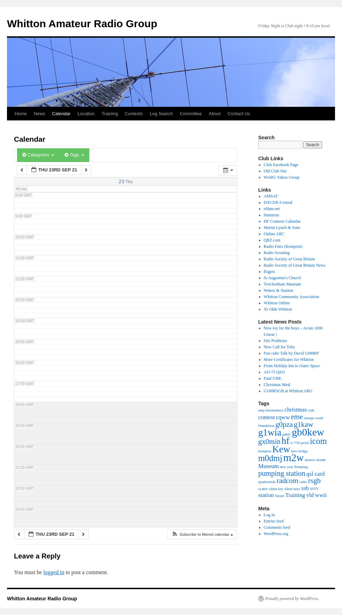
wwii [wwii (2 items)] (321, 495)
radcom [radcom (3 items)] (287, 480)
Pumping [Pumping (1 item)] (301, 467)
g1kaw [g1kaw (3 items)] (303, 424)
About (215, 113)
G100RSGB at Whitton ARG (288, 390)
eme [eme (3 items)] (297, 417)
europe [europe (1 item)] (309, 418)
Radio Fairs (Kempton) (283, 246)
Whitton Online (277, 303)
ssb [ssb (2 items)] (304, 488)
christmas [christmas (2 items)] (295, 409)
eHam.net (272, 208)
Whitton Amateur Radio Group (82, 23)
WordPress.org (276, 533)
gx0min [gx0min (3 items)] (269, 441)
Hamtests (272, 215)
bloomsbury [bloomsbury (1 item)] (274, 410)
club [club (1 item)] (311, 410)
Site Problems (275, 340)
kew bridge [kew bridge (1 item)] (299, 451)
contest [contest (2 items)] (266, 417)
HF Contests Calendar (282, 221)
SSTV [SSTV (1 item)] (314, 489)
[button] (202, 534)
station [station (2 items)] (266, 495)
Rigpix (269, 271)
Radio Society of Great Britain (289, 259)
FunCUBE (273, 378)
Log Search (161, 113)
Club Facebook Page (281, 164)
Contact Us (239, 113)
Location (86, 113)
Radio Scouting (277, 252)
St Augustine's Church (282, 277)
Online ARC (274, 233)
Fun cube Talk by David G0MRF (291, 353)
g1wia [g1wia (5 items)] (269, 432)
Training (110, 113)
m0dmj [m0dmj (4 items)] (270, 458)
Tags (74, 154)
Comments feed (277, 527)
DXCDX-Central (278, 202)
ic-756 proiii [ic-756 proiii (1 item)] (299, 443)
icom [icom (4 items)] (318, 441)
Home (21, 113)
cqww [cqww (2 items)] (283, 417)
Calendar (61, 113)
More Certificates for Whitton (289, 359)
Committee (191, 113)
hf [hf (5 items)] (285, 441)
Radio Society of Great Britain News (295, 265)
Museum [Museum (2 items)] (268, 466)
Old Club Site (275, 171)
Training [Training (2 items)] (295, 495)
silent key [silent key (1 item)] (276, 489)
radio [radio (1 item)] (303, 482)
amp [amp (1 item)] (261, 410)
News (39, 113)
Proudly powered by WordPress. (292, 598)
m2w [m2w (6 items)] (293, 457)
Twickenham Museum (282, 284)
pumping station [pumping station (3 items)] (281, 473)
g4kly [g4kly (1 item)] (286, 434)
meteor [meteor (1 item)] (310, 460)
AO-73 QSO (274, 372)
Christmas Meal (277, 384)
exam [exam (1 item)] (319, 418)
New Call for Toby (279, 346)
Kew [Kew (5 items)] (281, 449)
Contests (134, 113)
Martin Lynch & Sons (282, 227)
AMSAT (271, 196)
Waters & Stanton (278, 290)
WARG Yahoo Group (281, 177)
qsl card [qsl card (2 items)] (315, 473)
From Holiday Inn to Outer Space (292, 365)
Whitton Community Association (291, 296)
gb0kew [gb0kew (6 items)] (308, 432)
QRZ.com (272, 240)
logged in (53, 572)
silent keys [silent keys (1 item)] (292, 489)
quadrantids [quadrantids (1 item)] (267, 482)
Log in (269, 514)
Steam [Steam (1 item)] (279, 496)
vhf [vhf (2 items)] (310, 495)
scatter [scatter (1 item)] (263, 489)
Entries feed (274, 521)
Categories (38, 154)
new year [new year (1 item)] (286, 467)
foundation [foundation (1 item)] (266, 426)
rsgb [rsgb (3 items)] (314, 480)
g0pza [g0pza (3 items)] (284, 424)
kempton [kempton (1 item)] (264, 451)
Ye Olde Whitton (278, 309)
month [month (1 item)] (321, 460)
